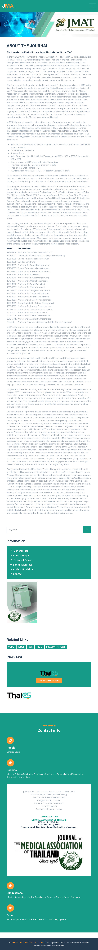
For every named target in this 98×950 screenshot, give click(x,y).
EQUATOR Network (56, 647)
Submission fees (21, 564)
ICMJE (21, 647)
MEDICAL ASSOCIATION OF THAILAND (29, 942)
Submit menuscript (49, 680)
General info (19, 550)
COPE (11, 647)
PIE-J (39, 647)
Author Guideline (21, 569)
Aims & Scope (19, 555)
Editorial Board (21, 560)
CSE (31, 647)
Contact (16, 574)
